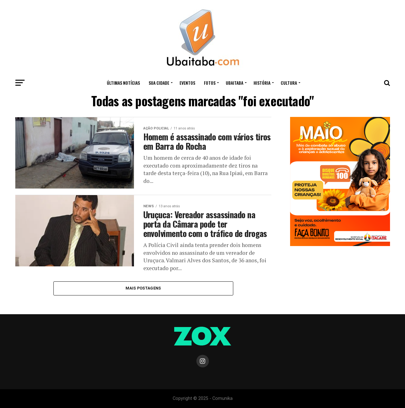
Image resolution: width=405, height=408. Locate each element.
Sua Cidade (159, 82)
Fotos (209, 82)
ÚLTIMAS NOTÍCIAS (123, 82)
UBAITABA (234, 82)
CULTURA (289, 82)
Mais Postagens (143, 288)
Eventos (187, 82)
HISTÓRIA (262, 82)
